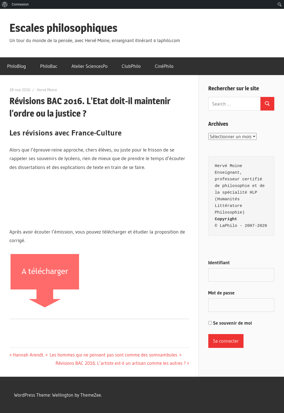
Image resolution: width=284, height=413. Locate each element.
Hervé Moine (47, 89)
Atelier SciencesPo (89, 66)
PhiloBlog (16, 66)
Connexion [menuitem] (20, 4)
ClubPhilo (131, 66)
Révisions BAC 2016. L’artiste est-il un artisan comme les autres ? (120, 363)
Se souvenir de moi (230, 323)
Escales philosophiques (63, 28)
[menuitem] (5, 4)
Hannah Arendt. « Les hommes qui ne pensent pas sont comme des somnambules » (97, 355)
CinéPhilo (164, 66)
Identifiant (219, 262)
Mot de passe (221, 293)
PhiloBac (48, 66)
